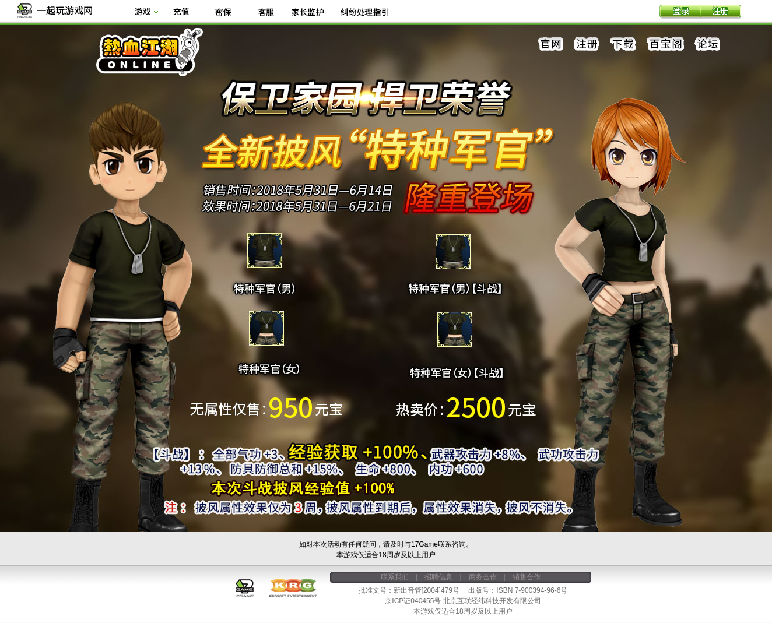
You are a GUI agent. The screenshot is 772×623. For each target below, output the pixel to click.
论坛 (707, 44)
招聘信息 (438, 577)
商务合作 (483, 577)
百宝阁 (665, 44)
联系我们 (395, 577)
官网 (551, 44)
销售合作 (527, 577)
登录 (679, 12)
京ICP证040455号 (413, 601)
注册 (720, 12)
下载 (623, 44)
